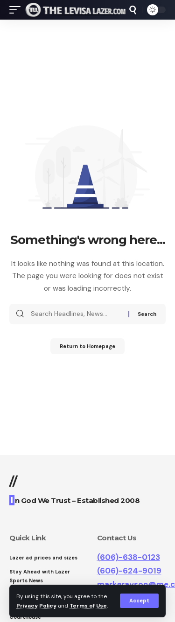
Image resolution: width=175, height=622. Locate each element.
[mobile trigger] (17, 9)
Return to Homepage (87, 346)
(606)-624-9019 (129, 571)
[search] (133, 10)
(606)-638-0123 (128, 557)
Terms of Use (88, 605)
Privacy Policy (36, 605)
